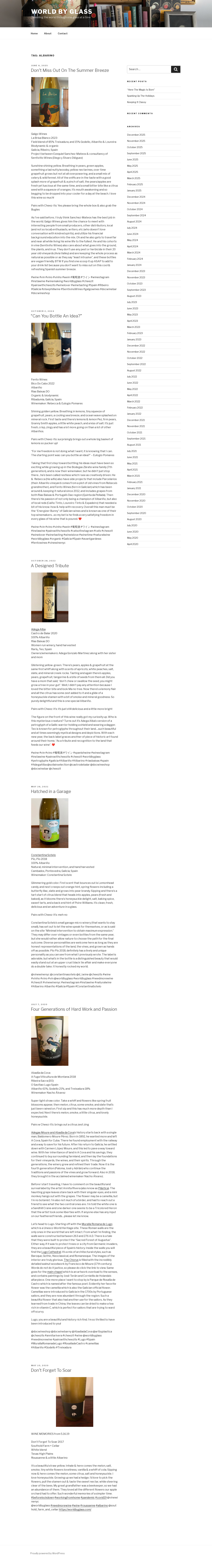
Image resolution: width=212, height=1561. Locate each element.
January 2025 (134, 190)
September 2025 (136, 153)
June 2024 (132, 234)
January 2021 (134, 488)
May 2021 (132, 463)
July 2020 (132, 525)
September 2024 (136, 215)
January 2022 (134, 413)
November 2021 (136, 426)
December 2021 (136, 420)
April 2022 (132, 395)
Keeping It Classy (136, 102)
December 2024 (136, 196)
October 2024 (135, 209)
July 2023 (132, 302)
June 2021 (132, 457)
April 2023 (132, 320)
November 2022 (136, 351)
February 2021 (134, 482)
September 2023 (136, 289)
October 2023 (134, 283)
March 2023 (133, 327)
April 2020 (132, 544)
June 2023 (132, 308)
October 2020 (135, 506)
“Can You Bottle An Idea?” (56, 315)
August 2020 (134, 519)
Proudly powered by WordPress (47, 1553)
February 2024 (135, 258)
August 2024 (134, 221)
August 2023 (134, 296)
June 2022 (132, 382)
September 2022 (136, 364)
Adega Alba (38, 629)
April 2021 (132, 469)
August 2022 (134, 370)
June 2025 (132, 159)
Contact (63, 33)
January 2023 (134, 339)
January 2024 (134, 265)
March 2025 (133, 178)
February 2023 (135, 333)
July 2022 (132, 376)
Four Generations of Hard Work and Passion (74, 1009)
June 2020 (132, 531)
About (48, 33)
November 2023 (136, 277)
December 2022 (136, 345)
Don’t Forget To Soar (51, 1370)
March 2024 (133, 252)
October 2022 (134, 358)
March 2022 (133, 401)
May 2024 (132, 240)
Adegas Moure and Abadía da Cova (52, 1132)
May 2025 (132, 165)
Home (34, 33)
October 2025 (135, 147)
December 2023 (136, 271)
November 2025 (136, 140)
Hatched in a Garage (51, 791)
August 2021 (134, 444)
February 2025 (135, 184)
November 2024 (136, 203)
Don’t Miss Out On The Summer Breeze (70, 70)
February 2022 (135, 407)
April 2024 (132, 246)
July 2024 (132, 227)
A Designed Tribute (50, 565)
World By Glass (62, 11)
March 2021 (133, 475)
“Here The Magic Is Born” (141, 89)
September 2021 (136, 438)
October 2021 (134, 432)
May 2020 (132, 537)
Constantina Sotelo (43, 855)
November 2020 (136, 500)
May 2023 (132, 314)
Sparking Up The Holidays (141, 95)
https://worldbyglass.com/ (75, 1509)
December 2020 (136, 494)
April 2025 (132, 171)
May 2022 (132, 389)
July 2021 (132, 451)
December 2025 (136, 134)
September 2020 (136, 513)
